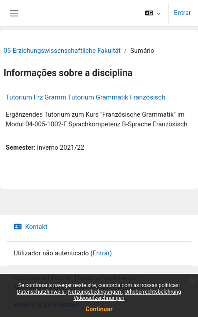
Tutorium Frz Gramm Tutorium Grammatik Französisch (85, 97)
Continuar (99, 309)
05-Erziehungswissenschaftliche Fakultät (62, 51)
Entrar (182, 13)
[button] (152, 13)
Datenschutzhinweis (41, 292)
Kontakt (31, 227)
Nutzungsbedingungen (95, 292)
